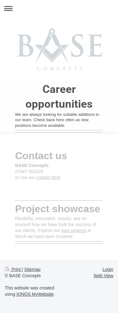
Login (108, 269)
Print (13, 269)
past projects (73, 230)
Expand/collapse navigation (59, 8)
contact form (48, 177)
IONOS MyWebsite (34, 294)
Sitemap (32, 269)
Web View (103, 275)
